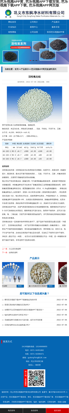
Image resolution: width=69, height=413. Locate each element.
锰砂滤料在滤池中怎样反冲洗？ (17, 315)
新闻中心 (34, 27)
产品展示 (56, 22)
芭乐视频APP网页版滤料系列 (43, 69)
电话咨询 (11, 411)
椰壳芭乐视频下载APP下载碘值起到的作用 (21, 300)
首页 (17, 69)
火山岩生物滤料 (15, 249)
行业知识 (12, 27)
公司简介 (34, 22)
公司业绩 (34, 32)
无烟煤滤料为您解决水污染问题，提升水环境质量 (23, 320)
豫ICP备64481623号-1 (58, 392)
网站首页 (12, 22)
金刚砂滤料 (13, 253)
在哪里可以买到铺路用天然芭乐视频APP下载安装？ (24, 310)
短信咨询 (34, 411)
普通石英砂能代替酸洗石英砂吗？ (17, 305)
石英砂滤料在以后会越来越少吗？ (17, 325)
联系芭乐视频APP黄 (55, 32)
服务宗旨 (56, 27)
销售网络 (12, 32)
